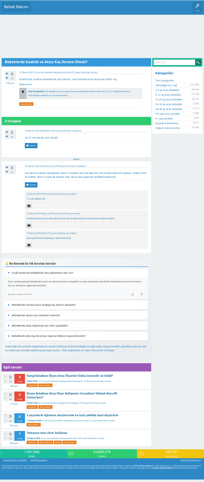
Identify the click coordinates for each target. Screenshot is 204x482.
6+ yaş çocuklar (164, 118)
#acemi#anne (46, 442)
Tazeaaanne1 (78, 381)
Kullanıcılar (80, 9)
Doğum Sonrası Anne (167, 127)
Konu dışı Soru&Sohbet (114, 9)
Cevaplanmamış (51, 9)
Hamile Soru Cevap (137, 9)
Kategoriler (67, 9)
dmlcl (74, 438)
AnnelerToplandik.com (191, 460)
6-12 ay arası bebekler (48, 403)
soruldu (94, 72)
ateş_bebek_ (26, 104)
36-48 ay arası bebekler (168, 108)
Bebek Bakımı (16, 7)
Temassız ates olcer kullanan (47, 433)
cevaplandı (76, 131)
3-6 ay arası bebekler (43, 72)
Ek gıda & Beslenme (166, 123)
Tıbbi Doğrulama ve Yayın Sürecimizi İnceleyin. (88, 350)
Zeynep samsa (82, 421)
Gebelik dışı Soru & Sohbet (15, 460)
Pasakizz (75, 403)
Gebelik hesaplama (38, 460)
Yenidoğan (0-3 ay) (166, 85)
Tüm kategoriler (164, 80)
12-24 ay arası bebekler (48, 381)
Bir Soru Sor (94, 9)
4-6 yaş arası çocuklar (167, 113)
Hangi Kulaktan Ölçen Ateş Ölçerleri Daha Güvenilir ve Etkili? (70, 375)
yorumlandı (71, 194)
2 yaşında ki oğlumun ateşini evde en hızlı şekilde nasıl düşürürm (72, 415)
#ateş (57, 442)
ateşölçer (32, 385)
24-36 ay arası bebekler (52, 421)
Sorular (36, 9)
